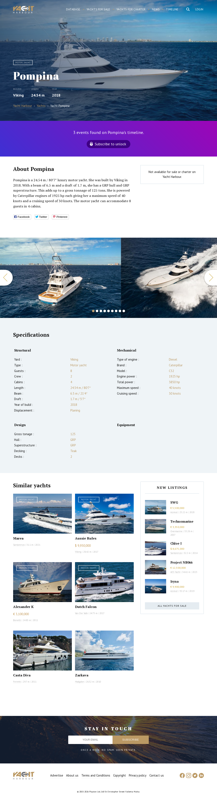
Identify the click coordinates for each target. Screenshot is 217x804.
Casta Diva (22, 675)
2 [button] (97, 311)
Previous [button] (6, 278)
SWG (174, 502)
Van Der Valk (81, 613)
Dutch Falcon (86, 606)
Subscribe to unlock (110, 144)
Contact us (156, 775)
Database (73, 9)
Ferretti (17, 681)
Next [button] (210, 278)
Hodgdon (79, 681)
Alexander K (23, 606)
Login (199, 9)
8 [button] (120, 311)
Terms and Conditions (95, 775)
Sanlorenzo (19, 544)
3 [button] (101, 311)
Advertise (56, 775)
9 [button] (123, 311)
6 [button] (112, 311)
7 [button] (116, 311)
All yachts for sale (172, 605)
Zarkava (81, 675)
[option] (60, 278)
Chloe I (176, 543)
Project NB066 (181, 562)
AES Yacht (175, 572)
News (156, 9)
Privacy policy (137, 775)
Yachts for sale (98, 9)
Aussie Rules (85, 538)
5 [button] (108, 311)
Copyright (119, 775)
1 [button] (93, 311)
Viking (18, 95)
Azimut (174, 512)
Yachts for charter (131, 9)
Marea (18, 538)
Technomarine (181, 521)
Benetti (17, 620)
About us (72, 775)
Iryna (174, 581)
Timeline (172, 9)
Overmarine (176, 531)
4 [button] (104, 311)
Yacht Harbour (23, 10)
